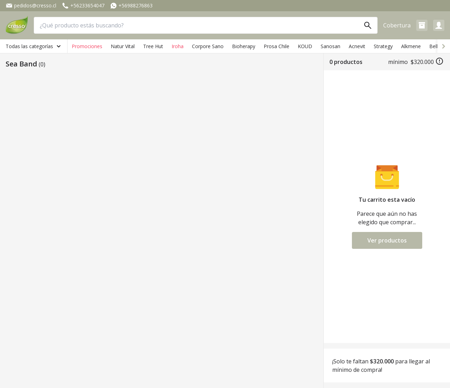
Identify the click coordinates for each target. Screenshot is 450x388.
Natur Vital (123, 46)
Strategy (383, 46)
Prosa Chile (276, 46)
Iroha (178, 46)
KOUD (305, 46)
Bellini (436, 46)
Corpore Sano (208, 46)
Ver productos (387, 240)
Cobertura (397, 25)
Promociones (87, 46)
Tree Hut (153, 46)
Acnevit (357, 46)
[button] (422, 25)
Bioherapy (243, 46)
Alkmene (411, 46)
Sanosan (330, 46)
